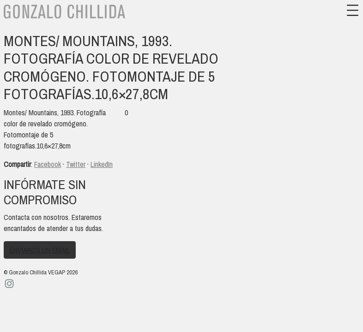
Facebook (47, 164)
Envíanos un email (40, 250)
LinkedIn (102, 164)
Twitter (75, 164)
